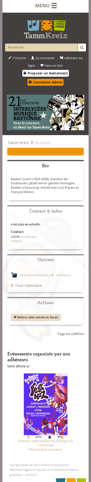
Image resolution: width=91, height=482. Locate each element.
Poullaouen (28, 237)
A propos (16, 465)
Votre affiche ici (18, 366)
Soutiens (56, 465)
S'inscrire (17, 58)
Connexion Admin (45, 82)
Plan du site (30, 465)
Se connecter (43, 58)
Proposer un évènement (45, 73)
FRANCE (16, 241)
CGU (66, 465)
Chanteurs (63, 275)
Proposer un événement (49, 470)
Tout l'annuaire (26, 285)
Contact (44, 465)
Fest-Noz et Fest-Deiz (35, 275)
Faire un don (51, 66)
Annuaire (43, 142)
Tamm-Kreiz (18, 142)
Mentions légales (21, 470)
